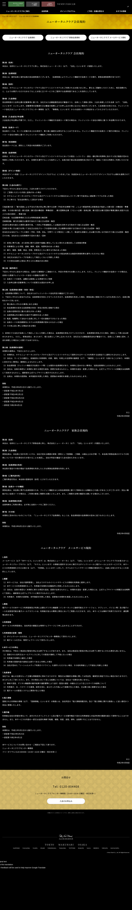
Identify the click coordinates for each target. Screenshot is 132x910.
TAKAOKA (62, 848)
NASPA (35, 848)
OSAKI (42, 848)
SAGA (89, 848)
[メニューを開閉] (4, 4)
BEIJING (96, 848)
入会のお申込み (66, 801)
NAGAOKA (26, 848)
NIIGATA (105, 848)
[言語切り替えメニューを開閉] (128, 4)
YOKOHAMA (52, 848)
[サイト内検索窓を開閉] (123, 4)
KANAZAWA (115, 848)
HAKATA (81, 848)
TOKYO (49, 844)
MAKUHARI (66, 844)
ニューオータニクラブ (9, 16)
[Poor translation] (6, 871)
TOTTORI (72, 848)
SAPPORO (16, 848)
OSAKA (82, 844)
